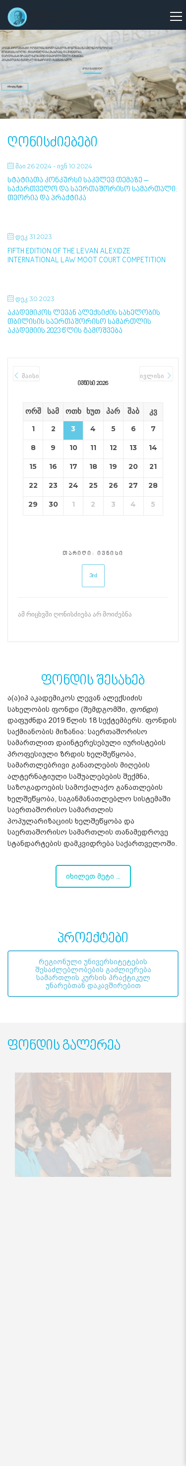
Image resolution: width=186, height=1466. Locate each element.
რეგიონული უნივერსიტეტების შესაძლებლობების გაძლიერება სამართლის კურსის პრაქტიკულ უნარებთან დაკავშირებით (93, 974)
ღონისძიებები (52, 143)
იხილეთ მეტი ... (93, 876)
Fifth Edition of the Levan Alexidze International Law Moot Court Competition (86, 256)
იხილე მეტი (14, 86)
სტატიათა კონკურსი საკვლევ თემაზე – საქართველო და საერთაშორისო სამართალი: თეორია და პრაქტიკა (92, 189)
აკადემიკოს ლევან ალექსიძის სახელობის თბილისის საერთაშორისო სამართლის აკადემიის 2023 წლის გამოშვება (83, 322)
